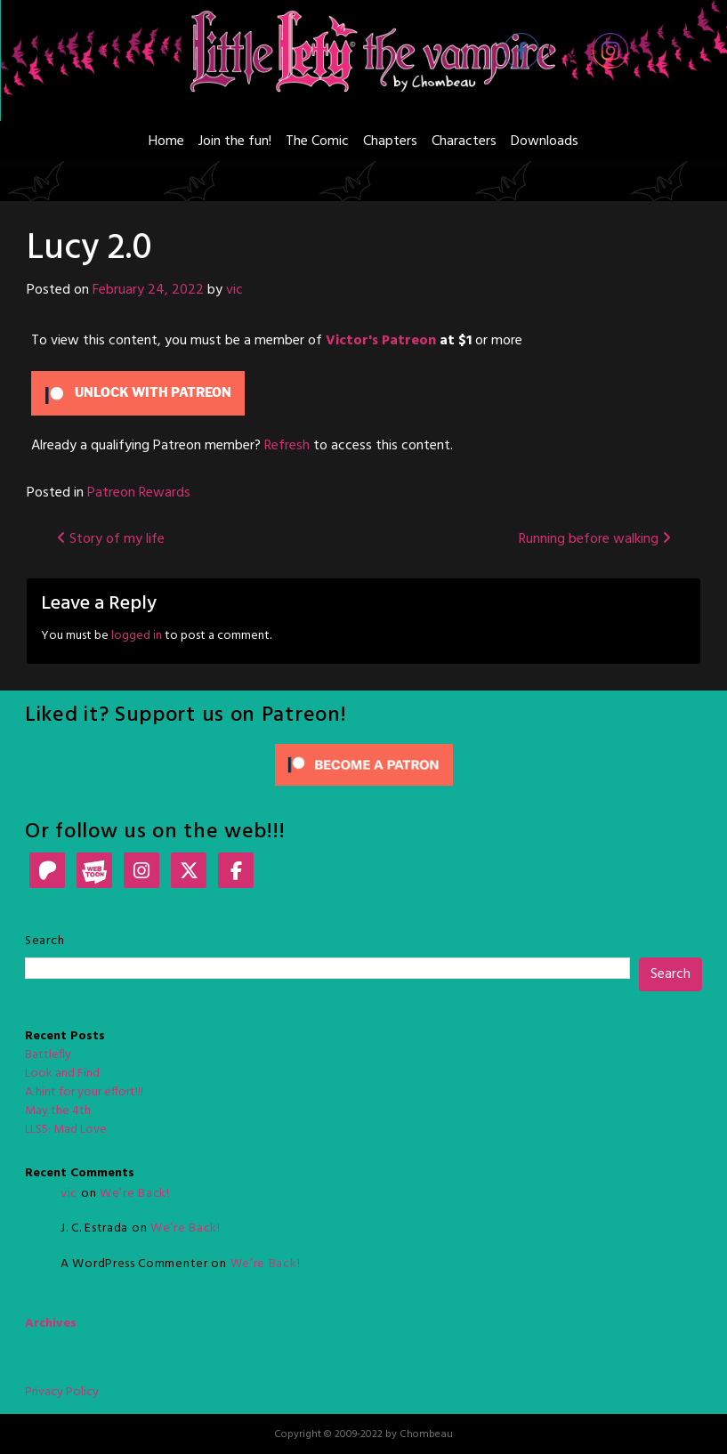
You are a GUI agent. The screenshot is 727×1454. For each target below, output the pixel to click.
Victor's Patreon (381, 340)
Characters (464, 141)
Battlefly (48, 1055)
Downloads (544, 141)
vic (234, 290)
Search (44, 941)
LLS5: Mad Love (66, 1129)
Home (166, 141)
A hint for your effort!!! (84, 1092)
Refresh (287, 445)
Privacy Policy (62, 1392)
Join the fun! (234, 141)
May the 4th (58, 1111)
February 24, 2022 (148, 290)
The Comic (317, 141)
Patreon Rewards (138, 493)
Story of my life (111, 539)
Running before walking (595, 539)
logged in (136, 636)
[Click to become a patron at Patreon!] (364, 765)
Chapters (390, 141)
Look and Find (62, 1073)
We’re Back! (135, 1193)
